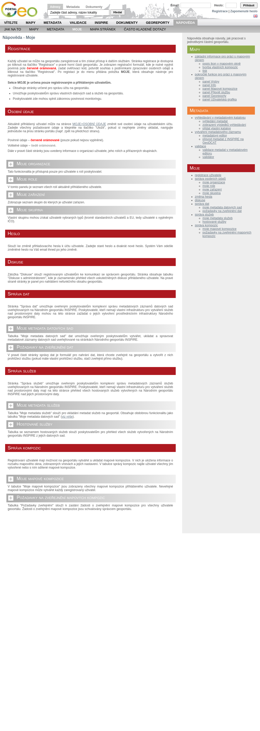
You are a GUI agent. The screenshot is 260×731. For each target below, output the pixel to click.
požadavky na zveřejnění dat (222, 211)
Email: (175, 5)
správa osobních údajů (210, 179)
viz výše (67, 416)
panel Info (209, 85)
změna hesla (203, 196)
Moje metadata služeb (38, 405)
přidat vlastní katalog (217, 128)
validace (200, 146)
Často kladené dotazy (145, 29)
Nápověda (185, 23)
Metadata (73, 7)
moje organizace (214, 182)
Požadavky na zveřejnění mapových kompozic (61, 497)
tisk (205, 71)
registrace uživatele (208, 175)
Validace (78, 23)
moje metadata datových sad (222, 207)
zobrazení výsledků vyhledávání (224, 125)
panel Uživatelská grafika (220, 99)
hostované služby (214, 222)
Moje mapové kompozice (40, 478)
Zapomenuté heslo (243, 11)
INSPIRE (101, 23)
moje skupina (212, 193)
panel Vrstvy (211, 81)
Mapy (31, 23)
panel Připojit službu (216, 92)
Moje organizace (33, 163)
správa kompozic (206, 225)
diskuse (200, 200)
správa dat (202, 204)
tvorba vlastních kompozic (220, 67)
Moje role (27, 179)
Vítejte (11, 23)
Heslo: (219, 5)
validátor (208, 157)
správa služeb (204, 214)
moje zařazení (212, 189)
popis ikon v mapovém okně (222, 63)
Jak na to (12, 29)
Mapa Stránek (103, 29)
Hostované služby (35, 424)
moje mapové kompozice (220, 229)
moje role (209, 186)
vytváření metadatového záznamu (218, 132)
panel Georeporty (214, 96)
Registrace (220, 11)
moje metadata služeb (218, 218)
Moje (77, 29)
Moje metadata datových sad (45, 328)
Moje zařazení (31, 194)
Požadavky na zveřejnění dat (45, 347)
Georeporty (158, 23)
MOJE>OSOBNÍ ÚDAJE (89, 124)
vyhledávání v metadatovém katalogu (220, 117)
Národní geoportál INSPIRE (21, 9)
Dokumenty (94, 7)
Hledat (117, 12)
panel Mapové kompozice (220, 89)
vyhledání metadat (215, 121)
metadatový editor (215, 135)
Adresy (55, 7)
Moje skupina (30, 209)
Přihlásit (248, 5)
